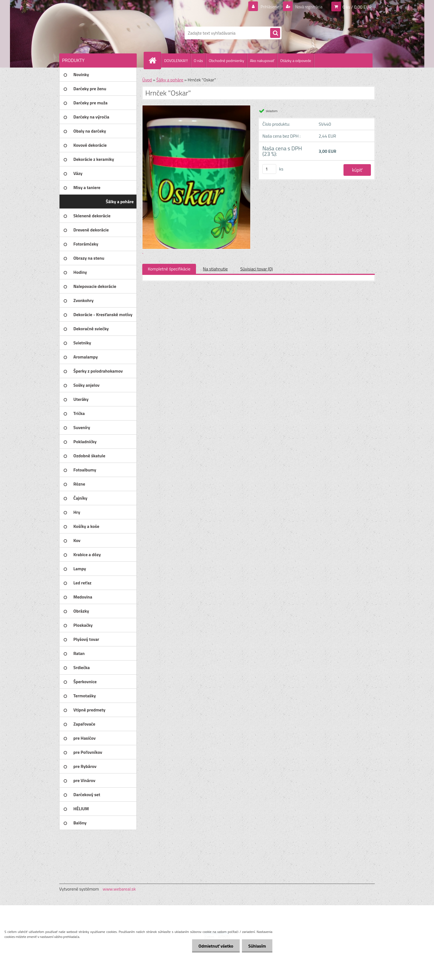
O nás (198, 60)
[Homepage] (154, 60)
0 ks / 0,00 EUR (357, 6)
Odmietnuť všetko (214, 946)
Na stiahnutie (215, 268)
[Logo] (97, 33)
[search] (275, 33)
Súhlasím (256, 946)
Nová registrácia (307, 6)
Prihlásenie (266, 6)
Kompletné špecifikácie (169, 268)
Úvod (147, 79)
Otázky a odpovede (295, 60)
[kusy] (269, 169)
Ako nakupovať (262, 60)
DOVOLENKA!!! (176, 60)
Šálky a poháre (169, 79)
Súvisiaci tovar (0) (256, 268)
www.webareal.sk (119, 889)
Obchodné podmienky (226, 60)
